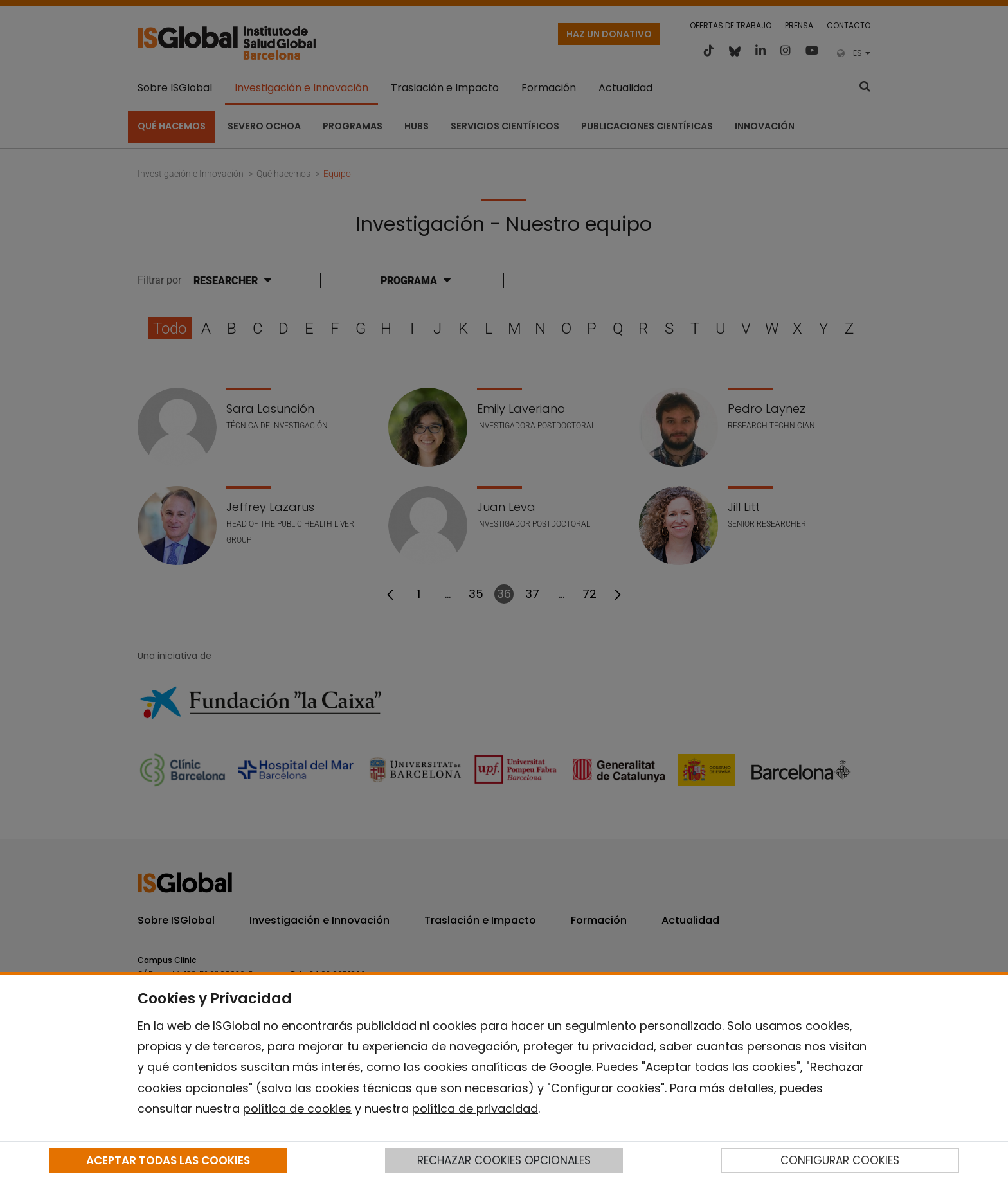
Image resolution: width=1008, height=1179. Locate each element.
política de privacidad (475, 1109)
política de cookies (297, 1109)
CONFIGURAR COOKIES (839, 1160)
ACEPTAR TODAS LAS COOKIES (168, 1160)
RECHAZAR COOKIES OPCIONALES (504, 1160)
